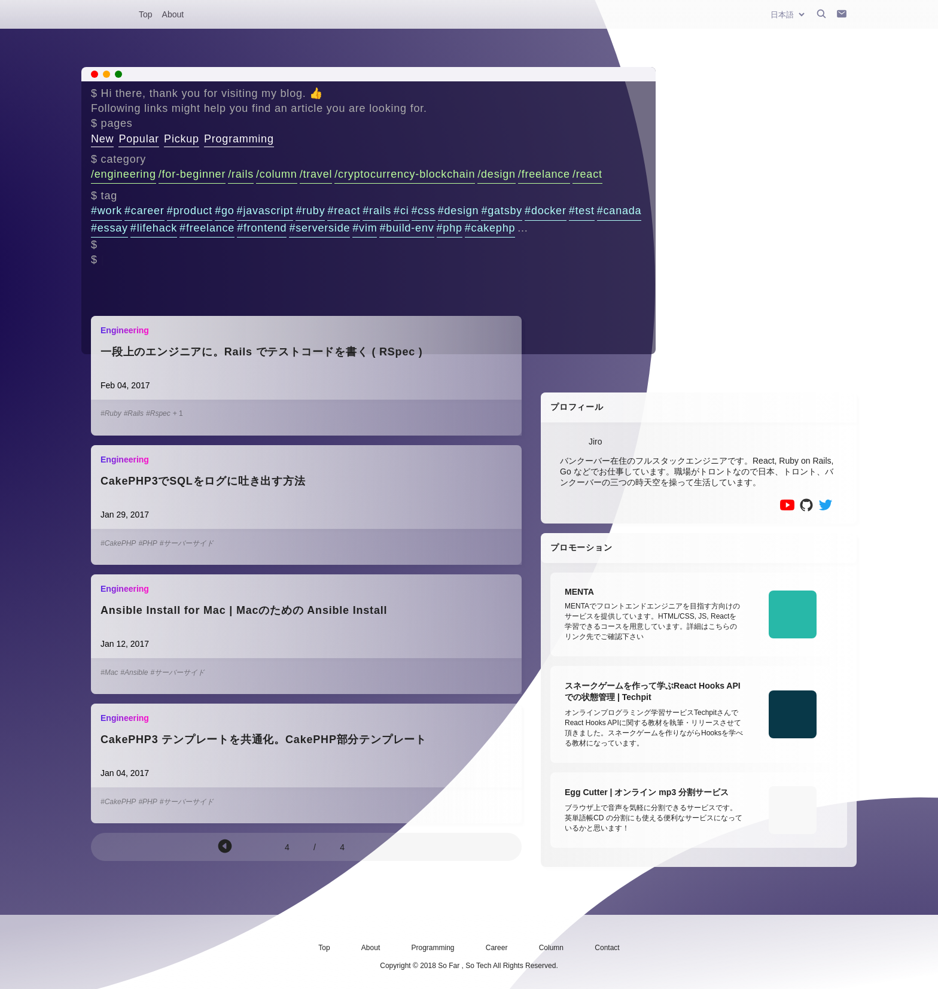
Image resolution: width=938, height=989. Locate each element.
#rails (377, 211)
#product (189, 211)
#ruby (310, 211)
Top (146, 14)
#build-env (406, 228)
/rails (241, 174)
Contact (607, 948)
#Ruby (110, 413)
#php (449, 228)
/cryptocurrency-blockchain (404, 174)
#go (224, 211)
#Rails (134, 413)
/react (587, 174)
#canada (619, 211)
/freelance (544, 174)
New (102, 139)
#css (424, 211)
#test (582, 211)
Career (497, 948)
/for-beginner (192, 174)
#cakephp (490, 228)
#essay (109, 228)
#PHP (147, 543)
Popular (138, 139)
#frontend (262, 228)
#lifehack (153, 228)
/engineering (123, 174)
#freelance (206, 228)
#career (144, 211)
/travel (316, 174)
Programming (239, 139)
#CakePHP (118, 543)
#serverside (319, 228)
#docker (546, 211)
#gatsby (501, 211)
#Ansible (134, 672)
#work (106, 211)
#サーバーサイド (187, 543)
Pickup (181, 139)
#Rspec (158, 413)
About (173, 14)
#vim (364, 228)
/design (496, 174)
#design (458, 211)
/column (276, 174)
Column (551, 948)
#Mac (109, 672)
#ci (401, 211)
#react (343, 211)
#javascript (265, 211)
